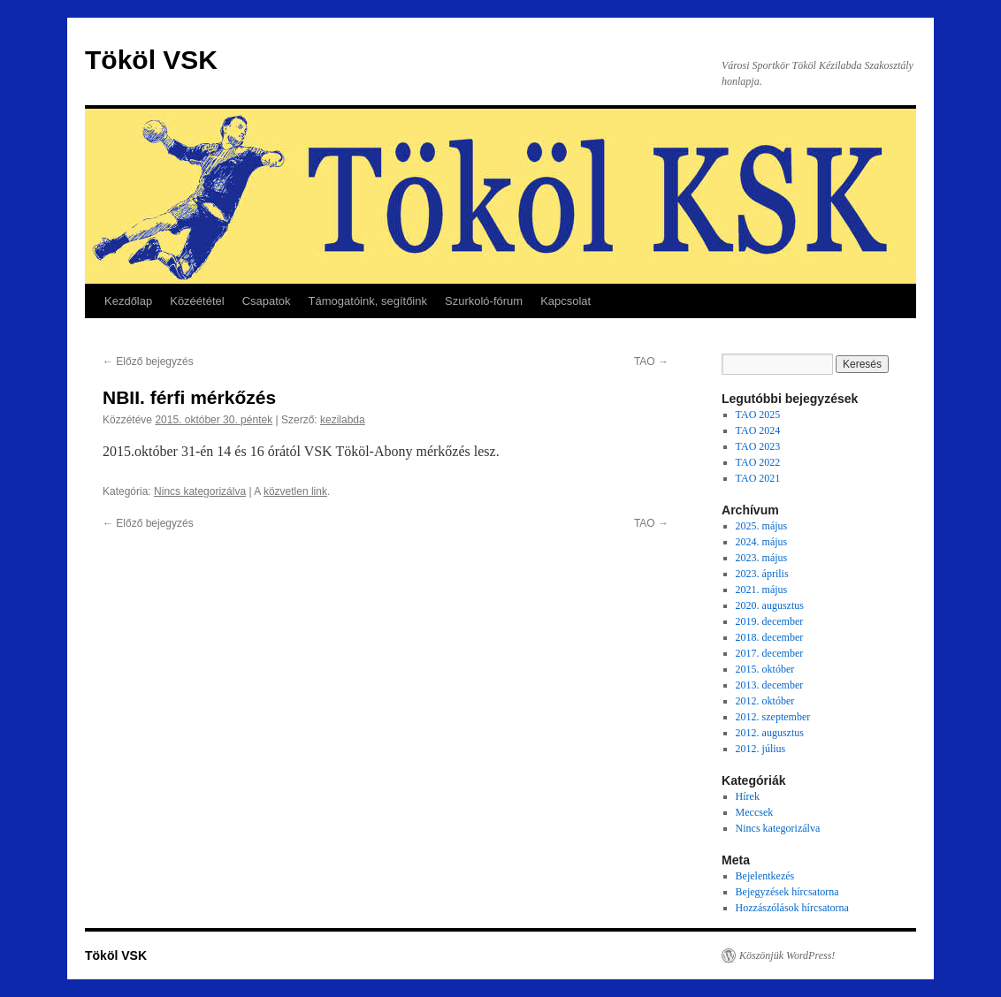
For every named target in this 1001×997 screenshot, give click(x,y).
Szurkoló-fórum (484, 301)
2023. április (762, 573)
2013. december (770, 685)
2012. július (761, 748)
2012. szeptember (773, 717)
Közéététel (197, 301)
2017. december (770, 653)
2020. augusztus (770, 605)
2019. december (770, 621)
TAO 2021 (758, 478)
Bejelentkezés (765, 876)
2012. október (765, 701)
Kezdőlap (128, 301)
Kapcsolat (565, 301)
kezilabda (342, 420)
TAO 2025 (758, 414)
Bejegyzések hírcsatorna (787, 892)
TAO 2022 (758, 462)
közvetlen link (295, 491)
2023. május (762, 558)
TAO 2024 (758, 430)
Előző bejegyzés (148, 361)
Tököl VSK (151, 59)
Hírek (748, 796)
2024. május (762, 542)
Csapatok (266, 301)
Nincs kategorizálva (200, 491)
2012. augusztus (770, 733)
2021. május (762, 589)
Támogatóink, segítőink (368, 301)
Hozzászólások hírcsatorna (792, 908)
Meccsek (755, 812)
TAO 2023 (758, 446)
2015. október (765, 669)
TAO (651, 361)
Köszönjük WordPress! (787, 955)
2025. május (762, 526)
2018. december (770, 637)
